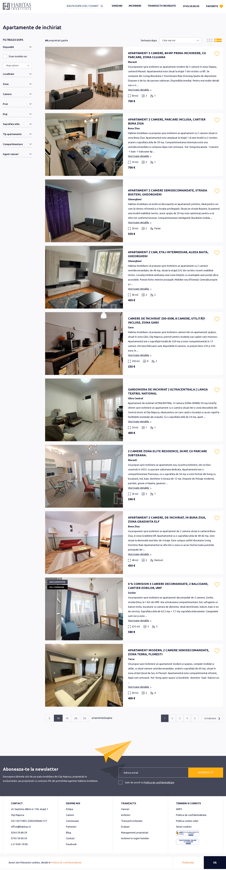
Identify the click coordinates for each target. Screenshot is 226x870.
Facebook (71, 844)
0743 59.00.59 (19, 838)
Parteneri (71, 826)
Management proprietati (134, 832)
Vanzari (117, 5)
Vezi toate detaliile (139, 90)
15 (67, 718)
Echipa (69, 809)
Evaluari (125, 826)
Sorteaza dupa (149, 40)
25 (84, 718)
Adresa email (131, 772)
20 (75, 718)
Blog (68, 832)
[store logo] (17, 7)
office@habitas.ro (21, 826)
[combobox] (85, 6)
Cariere (70, 815)
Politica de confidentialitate (159, 782)
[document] (113, 862)
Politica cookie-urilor (187, 820)
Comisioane (72, 820)
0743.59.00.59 (191, 6)
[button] (217, 53)
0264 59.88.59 (19, 832)
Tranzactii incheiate (162, 5)
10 (58, 718)
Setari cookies (184, 826)
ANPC (179, 809)
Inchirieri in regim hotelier (135, 838)
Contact (70, 838)
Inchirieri (135, 5)
